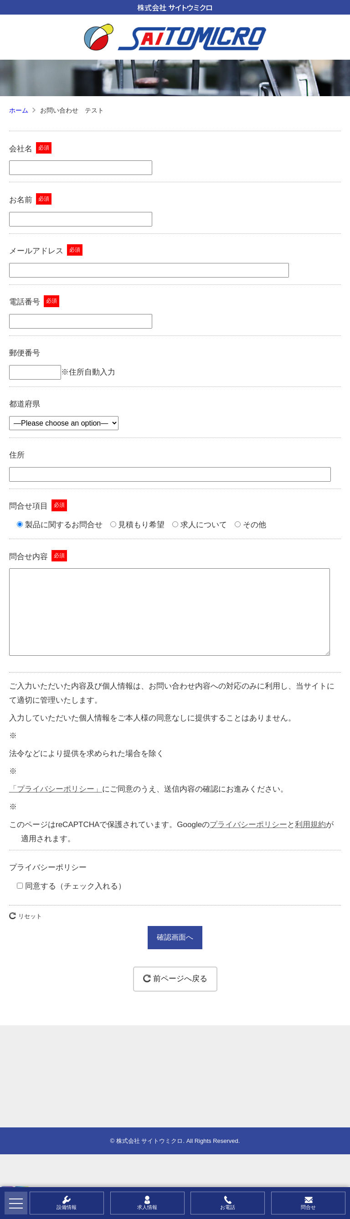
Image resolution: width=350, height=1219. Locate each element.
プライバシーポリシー (248, 842)
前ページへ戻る (180, 997)
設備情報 (67, 1207)
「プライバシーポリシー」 (55, 807)
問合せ (308, 1207)
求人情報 (147, 1207)
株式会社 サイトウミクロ (175, 7)
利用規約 (310, 842)
